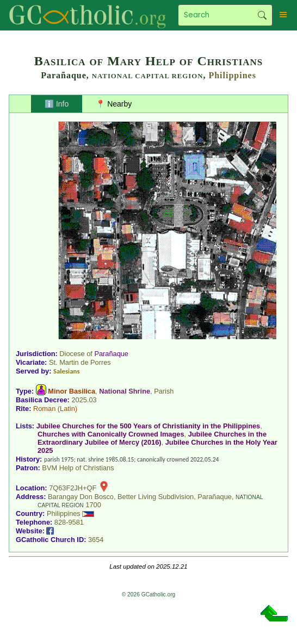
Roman (44, 408)
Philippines (232, 75)
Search (262, 15)
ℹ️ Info (57, 103)
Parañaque (111, 354)
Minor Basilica (71, 391)
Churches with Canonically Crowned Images (111, 434)
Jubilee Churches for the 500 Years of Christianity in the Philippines (148, 426)
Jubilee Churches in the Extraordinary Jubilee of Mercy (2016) (152, 438)
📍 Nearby (114, 103)
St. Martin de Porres (80, 362)
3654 (95, 539)
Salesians (66, 371)
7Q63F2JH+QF (72, 488)
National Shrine (124, 391)
